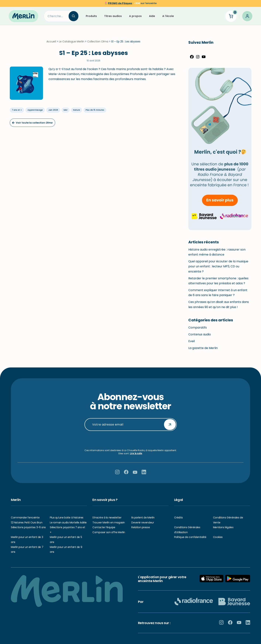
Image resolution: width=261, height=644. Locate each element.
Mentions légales (223, 527)
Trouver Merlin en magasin (108, 522)
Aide (152, 16)
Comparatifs (197, 330)
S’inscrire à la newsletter (106, 517)
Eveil (191, 343)
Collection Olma (97, 44)
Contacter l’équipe (103, 527)
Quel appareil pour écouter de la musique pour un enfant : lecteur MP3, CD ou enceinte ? (218, 268)
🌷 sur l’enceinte (130, 3)
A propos (135, 16)
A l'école (168, 16)
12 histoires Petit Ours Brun (26, 522)
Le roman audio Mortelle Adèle (68, 522)
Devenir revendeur (142, 522)
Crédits (178, 517)
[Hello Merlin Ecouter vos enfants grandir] (23, 16)
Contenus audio (199, 336)
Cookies (218, 537)
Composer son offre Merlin (108, 532)
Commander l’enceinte (25, 517)
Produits (91, 16)
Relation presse (140, 527)
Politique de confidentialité (190, 537)
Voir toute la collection (32, 124)
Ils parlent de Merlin (142, 517)
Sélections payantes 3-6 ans (28, 527)
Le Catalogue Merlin (71, 44)
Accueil (51, 44)
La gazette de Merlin (203, 350)
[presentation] (131, 440)
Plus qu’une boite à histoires (66, 517)
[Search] (56, 16)
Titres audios (113, 16)
